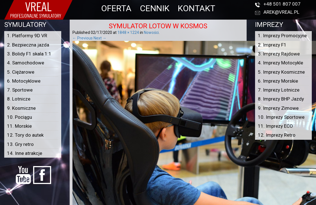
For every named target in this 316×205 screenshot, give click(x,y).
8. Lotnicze (18, 99)
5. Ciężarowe (20, 72)
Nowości (151, 32)
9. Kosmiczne (21, 108)
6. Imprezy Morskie (278, 81)
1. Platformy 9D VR (27, 35)
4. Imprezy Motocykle (280, 63)
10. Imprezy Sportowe (281, 117)
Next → (100, 38)
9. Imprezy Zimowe (278, 108)
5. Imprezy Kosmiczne (281, 72)
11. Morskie (19, 126)
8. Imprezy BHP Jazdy (281, 99)
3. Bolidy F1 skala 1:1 (29, 54)
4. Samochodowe (25, 63)
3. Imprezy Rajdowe (279, 54)
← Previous (82, 38)
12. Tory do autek (25, 135)
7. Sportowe (20, 90)
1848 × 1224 (128, 32)
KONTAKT (196, 8)
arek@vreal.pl (281, 12)
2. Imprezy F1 (272, 45)
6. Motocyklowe (23, 81)
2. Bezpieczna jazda (28, 45)
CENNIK (154, 8)
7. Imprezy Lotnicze (278, 90)
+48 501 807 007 (282, 4)
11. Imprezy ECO (275, 126)
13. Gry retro (20, 144)
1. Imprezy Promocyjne (282, 35)
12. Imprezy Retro (276, 135)
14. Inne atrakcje (24, 153)
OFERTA (116, 8)
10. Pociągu (19, 117)
